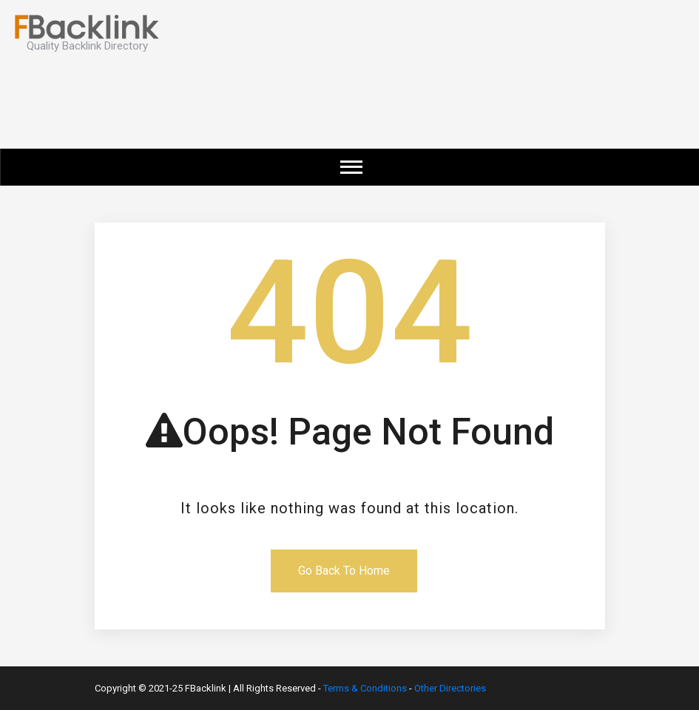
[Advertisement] (418, 108)
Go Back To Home (344, 571)
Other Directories (450, 688)
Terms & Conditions (365, 688)
